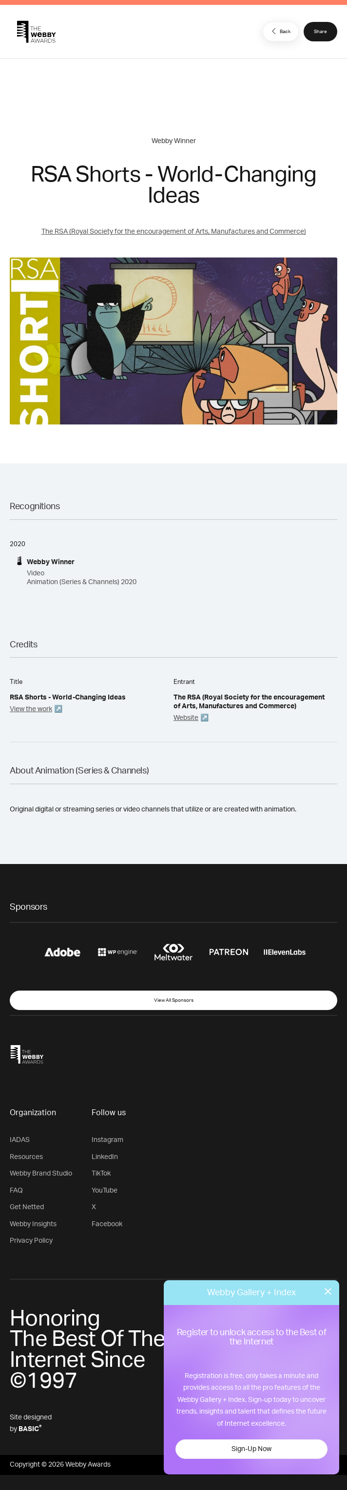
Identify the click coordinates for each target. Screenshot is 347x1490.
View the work (31, 709)
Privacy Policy (31, 1240)
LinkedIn (105, 1157)
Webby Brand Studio (41, 1173)
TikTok (101, 1173)
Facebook (107, 1224)
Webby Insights (33, 1224)
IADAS (20, 1140)
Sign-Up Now (251, 1449)
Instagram (107, 1140)
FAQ (16, 1190)
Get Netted (27, 1207)
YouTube (104, 1190)
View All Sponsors (173, 1000)
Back (279, 31)
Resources (26, 1157)
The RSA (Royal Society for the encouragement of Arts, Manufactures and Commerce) (173, 231)
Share (320, 31)
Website (186, 718)
